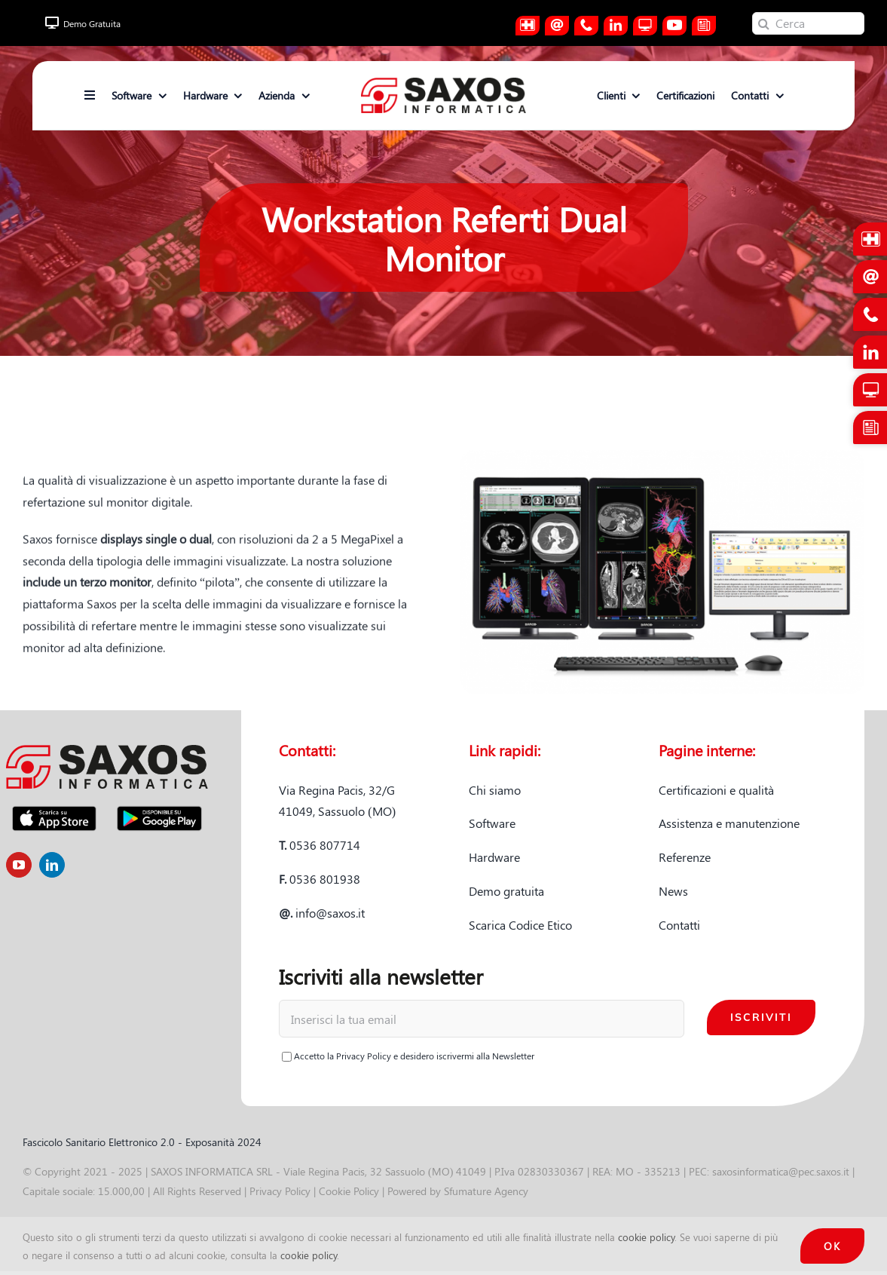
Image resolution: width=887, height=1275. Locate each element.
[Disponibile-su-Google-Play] (159, 806)
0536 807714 (319, 845)
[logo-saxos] (443, 83)
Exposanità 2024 (223, 1142)
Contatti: (307, 750)
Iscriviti (761, 1017)
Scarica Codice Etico (520, 925)
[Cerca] (808, 23)
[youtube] (19, 865)
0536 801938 (319, 879)
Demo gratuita (506, 891)
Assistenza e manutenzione (729, 823)
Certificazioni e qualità (716, 790)
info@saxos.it (322, 913)
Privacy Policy (363, 1056)
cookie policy (646, 1237)
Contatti (679, 925)
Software (492, 823)
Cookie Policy (349, 1191)
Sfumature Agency (486, 1191)
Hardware (494, 857)
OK (832, 1246)
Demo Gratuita (83, 23)
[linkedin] (52, 865)
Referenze (685, 857)
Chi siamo (495, 790)
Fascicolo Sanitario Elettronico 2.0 (99, 1142)
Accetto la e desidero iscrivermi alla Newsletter (408, 1056)
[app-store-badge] (54, 806)
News (673, 891)
